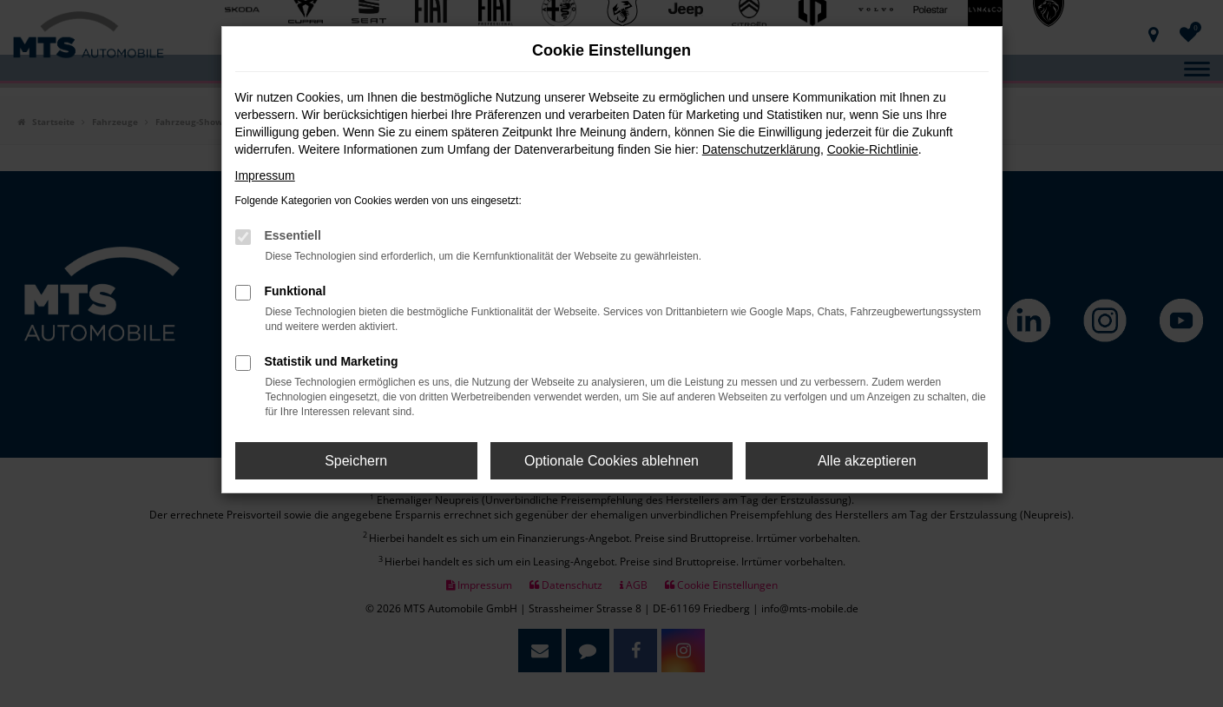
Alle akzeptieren (867, 460)
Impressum (265, 175)
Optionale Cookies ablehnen (611, 460)
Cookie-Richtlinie (872, 149)
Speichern (356, 460)
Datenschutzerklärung (761, 149)
